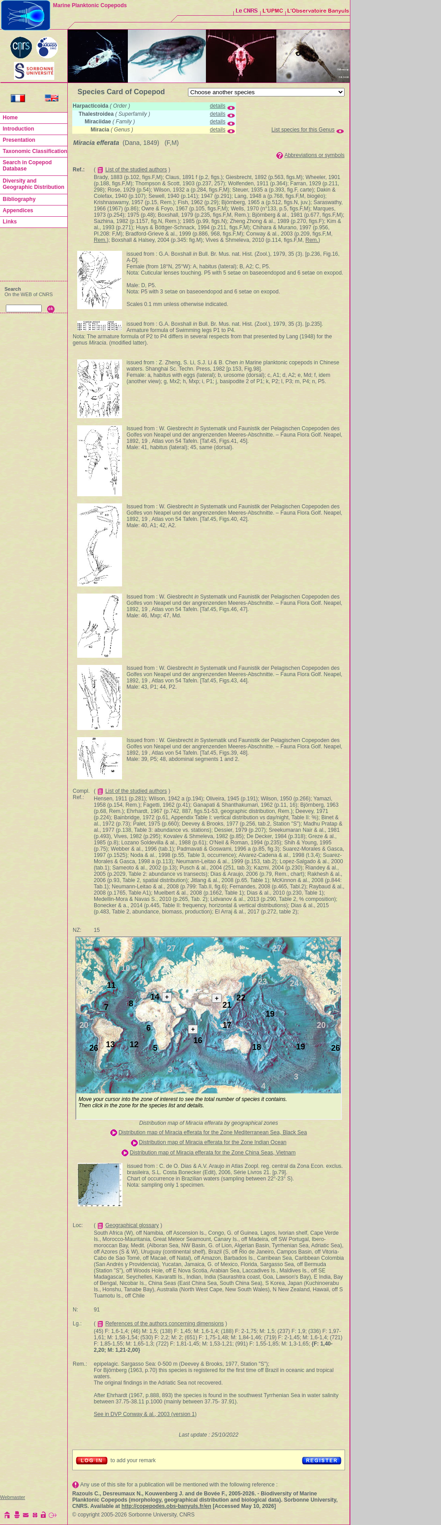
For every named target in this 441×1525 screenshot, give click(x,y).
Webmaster (12, 1497)
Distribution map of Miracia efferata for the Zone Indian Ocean (213, 1142)
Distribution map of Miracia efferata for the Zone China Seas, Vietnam (213, 1152)
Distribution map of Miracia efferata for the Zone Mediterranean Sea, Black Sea (212, 1132)
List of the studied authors (136, 169)
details (218, 106)
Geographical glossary (132, 1225)
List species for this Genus (303, 130)
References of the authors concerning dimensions (164, 1323)
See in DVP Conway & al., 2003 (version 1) (145, 1414)
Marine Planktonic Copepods (90, 5)
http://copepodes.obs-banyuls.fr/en (166, 1506)
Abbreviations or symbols (314, 155)
